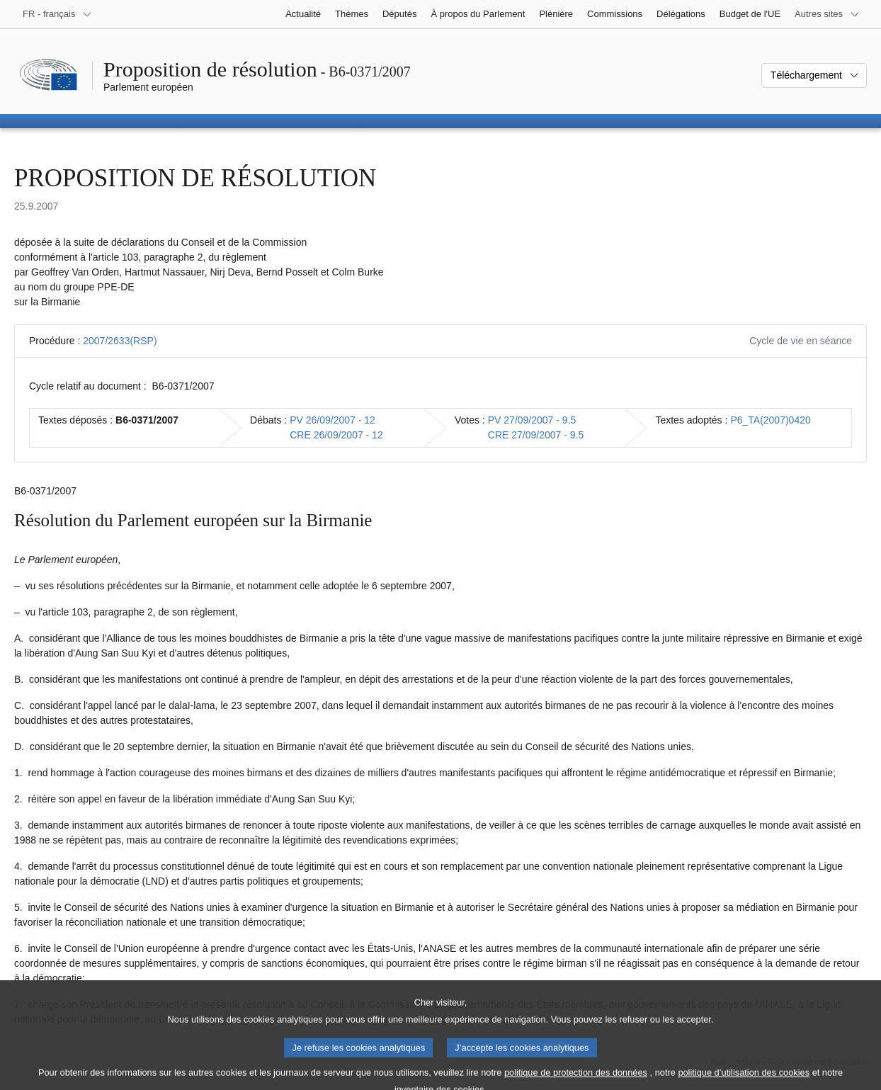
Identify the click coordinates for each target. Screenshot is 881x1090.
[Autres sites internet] (827, 14)
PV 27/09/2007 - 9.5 (532, 420)
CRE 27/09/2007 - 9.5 (536, 435)
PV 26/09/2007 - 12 (332, 420)
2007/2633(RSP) (120, 340)
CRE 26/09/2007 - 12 (336, 435)
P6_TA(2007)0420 (770, 420)
